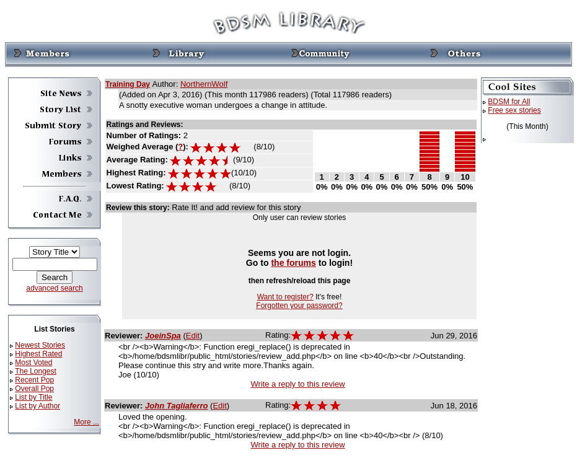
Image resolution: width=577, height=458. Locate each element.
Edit (193, 335)
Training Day (127, 84)
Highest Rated (38, 354)
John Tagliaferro (176, 405)
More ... (86, 422)
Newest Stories (40, 345)
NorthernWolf (203, 84)
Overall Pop (34, 388)
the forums (293, 263)
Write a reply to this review (297, 384)
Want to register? (285, 297)
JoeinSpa (163, 335)
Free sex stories (514, 110)
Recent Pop (34, 380)
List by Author (37, 406)
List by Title (33, 397)
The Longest (35, 371)
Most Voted (33, 362)
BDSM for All (509, 101)
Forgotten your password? (299, 305)
